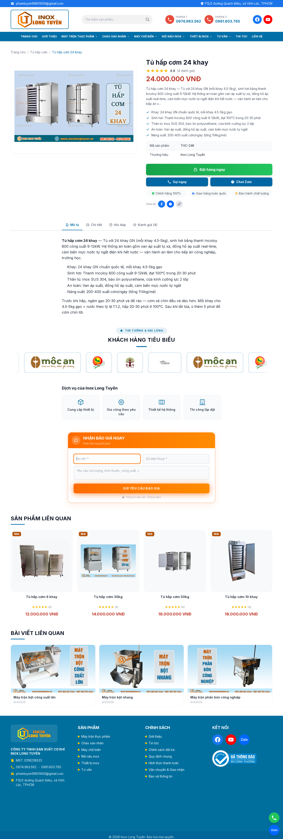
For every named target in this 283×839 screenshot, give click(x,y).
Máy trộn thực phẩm (79, 36)
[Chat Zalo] (274, 830)
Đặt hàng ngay (209, 169)
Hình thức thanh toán (164, 763)
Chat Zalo (241, 182)
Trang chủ (29, 36)
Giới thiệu (49, 36)
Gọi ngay (177, 182)
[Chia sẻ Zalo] (170, 204)
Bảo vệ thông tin (160, 776)
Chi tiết (94, 225)
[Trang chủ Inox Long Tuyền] (40, 19)
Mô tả (72, 225)
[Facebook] (257, 19)
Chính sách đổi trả (162, 750)
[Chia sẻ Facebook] (161, 204)
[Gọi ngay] (274, 817)
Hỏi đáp (117, 225)
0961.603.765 (51, 767)
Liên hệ (257, 36)
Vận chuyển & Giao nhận (166, 769)
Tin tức (241, 36)
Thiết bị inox (200, 36)
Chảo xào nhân (116, 36)
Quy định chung (160, 756)
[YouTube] (267, 19)
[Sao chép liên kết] (179, 204)
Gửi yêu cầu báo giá (141, 494)
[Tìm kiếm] (147, 19)
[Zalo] (244, 739)
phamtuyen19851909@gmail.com (39, 3)
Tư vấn (224, 36)
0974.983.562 (26, 767)
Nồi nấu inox (173, 36)
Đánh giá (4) (145, 225)
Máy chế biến (145, 36)
